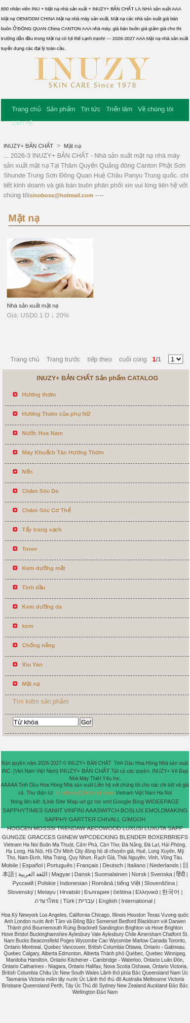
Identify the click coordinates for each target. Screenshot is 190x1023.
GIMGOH (134, 819)
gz (90, 801)
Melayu (47, 892)
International (136, 901)
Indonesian (73, 883)
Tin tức (91, 109)
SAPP (175, 828)
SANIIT (53, 810)
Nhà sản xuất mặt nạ (33, 306)
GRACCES (42, 837)
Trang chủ (26, 109)
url (82, 801)
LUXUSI (132, 828)
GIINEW (67, 837)
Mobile (9, 865)
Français (87, 865)
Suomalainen (110, 874)
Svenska (161, 874)
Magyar (60, 874)
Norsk (139, 874)
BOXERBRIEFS (168, 837)
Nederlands (164, 865)
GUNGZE (14, 837)
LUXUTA (156, 828)
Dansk (83, 874)
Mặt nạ (71, 146)
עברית (86, 901)
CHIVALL (108, 819)
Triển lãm (119, 109)
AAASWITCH (102, 810)
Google (122, 801)
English (108, 901)
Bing (138, 801)
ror (97, 801)
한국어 (171, 892)
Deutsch (113, 865)
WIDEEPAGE (162, 801)
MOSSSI (45, 828)
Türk (69, 901)
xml (107, 801)
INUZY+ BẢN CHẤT (29, 146)
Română (102, 883)
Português (60, 865)
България (97, 892)
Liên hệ (22, 123)
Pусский (23, 883)
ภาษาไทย (47, 901)
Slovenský (20, 892)
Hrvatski (70, 892)
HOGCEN (19, 828)
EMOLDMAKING (166, 810)
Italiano (136, 865)
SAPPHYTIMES (22, 810)
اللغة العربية (32, 874)
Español (32, 865)
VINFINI (74, 810)
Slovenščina (159, 883)
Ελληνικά (146, 892)
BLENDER (132, 837)
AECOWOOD (104, 828)
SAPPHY (56, 819)
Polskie (47, 883)
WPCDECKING (98, 837)
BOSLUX (132, 810)
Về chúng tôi (155, 109)
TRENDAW (71, 828)
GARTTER (82, 819)
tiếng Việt (128, 883)
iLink (48, 801)
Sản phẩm (61, 109)
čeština (122, 892)
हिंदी (180, 874)
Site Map (67, 801)
